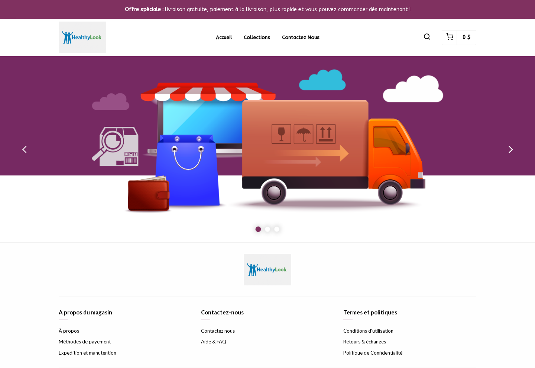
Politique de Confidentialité (372, 353)
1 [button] (258, 229)
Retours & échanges (364, 342)
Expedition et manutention (87, 353)
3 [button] (277, 229)
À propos (69, 331)
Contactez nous (301, 37)
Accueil (224, 37)
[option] (267, 149)
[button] (426, 37)
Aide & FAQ (213, 342)
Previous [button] (24, 149)
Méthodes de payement (85, 342)
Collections (257, 37)
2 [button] (267, 229)
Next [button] (511, 149)
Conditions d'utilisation (368, 331)
